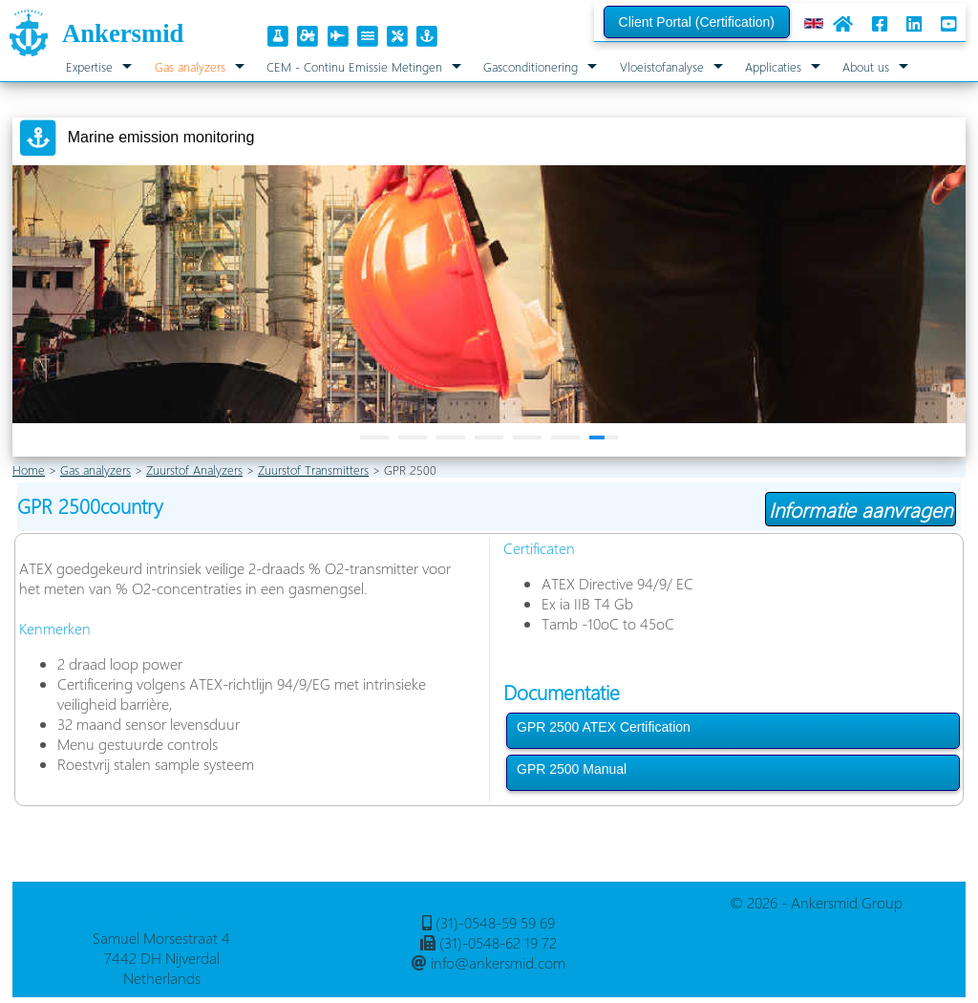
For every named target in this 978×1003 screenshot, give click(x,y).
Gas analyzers (190, 66)
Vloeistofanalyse (662, 66)
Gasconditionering (530, 66)
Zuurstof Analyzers (194, 469)
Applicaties (773, 66)
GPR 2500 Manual (572, 769)
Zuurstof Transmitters (313, 469)
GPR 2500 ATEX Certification (604, 727)
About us (865, 66)
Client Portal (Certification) (697, 22)
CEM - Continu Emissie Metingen (354, 66)
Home (28, 469)
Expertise (89, 66)
